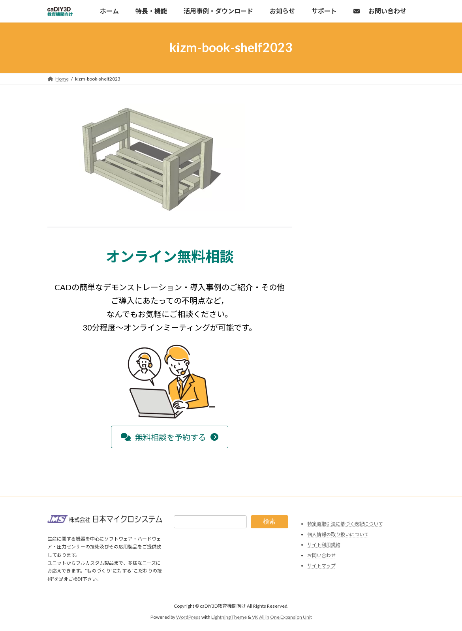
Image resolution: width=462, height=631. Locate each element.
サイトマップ (321, 566)
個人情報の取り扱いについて (338, 534)
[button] (169, 437)
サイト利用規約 (323, 545)
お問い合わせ (321, 555)
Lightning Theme (229, 617)
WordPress (188, 617)
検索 (269, 521)
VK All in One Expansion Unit (282, 617)
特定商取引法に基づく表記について (345, 524)
